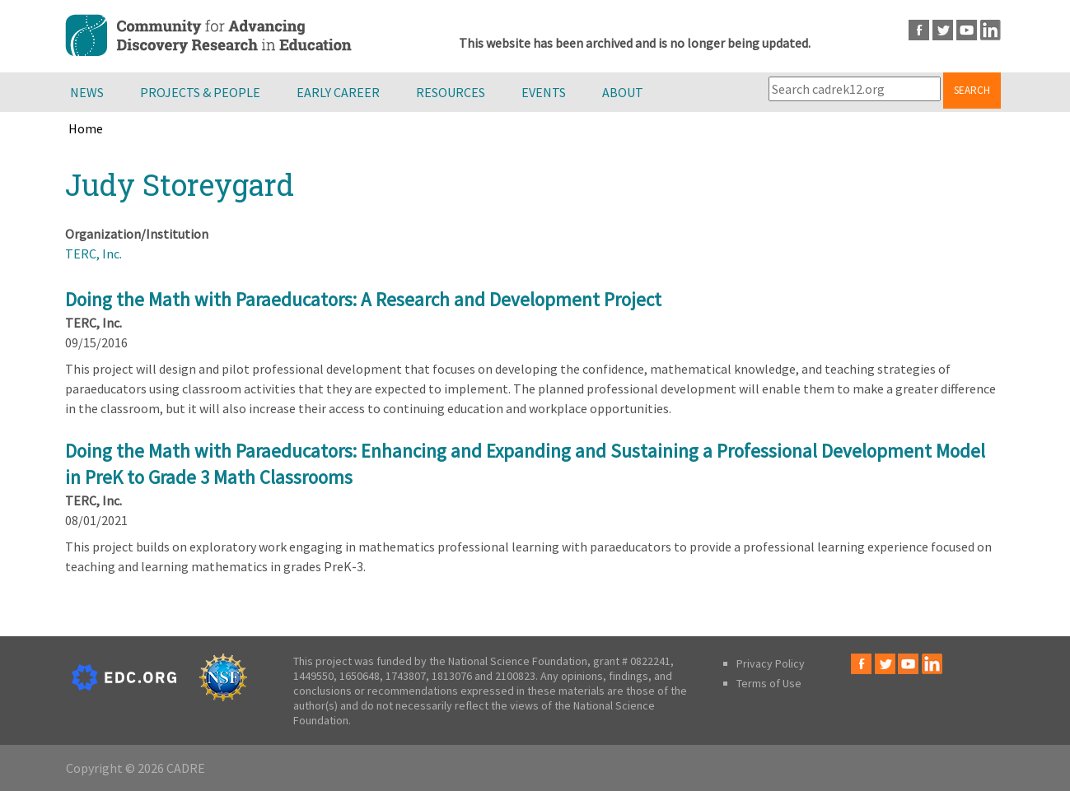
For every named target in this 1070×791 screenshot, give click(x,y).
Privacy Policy (770, 663)
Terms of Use (768, 683)
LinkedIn (990, 30)
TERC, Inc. (93, 253)
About (622, 92)
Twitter (942, 30)
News (87, 92)
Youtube (966, 30)
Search (972, 90)
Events (543, 92)
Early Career (338, 92)
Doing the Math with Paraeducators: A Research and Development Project (363, 299)
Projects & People (200, 92)
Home (85, 128)
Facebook (919, 30)
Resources (450, 92)
